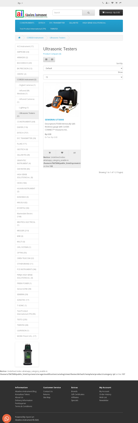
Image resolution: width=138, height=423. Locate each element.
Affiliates (75, 397)
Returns (46, 394)
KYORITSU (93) (23, 208)
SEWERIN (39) (22, 294)
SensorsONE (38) (24, 289)
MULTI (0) (21, 241)
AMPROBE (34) (23, 52)
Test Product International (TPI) (33, 28)
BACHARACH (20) (24, 63)
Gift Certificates (77, 394)
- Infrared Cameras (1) (25, 100)
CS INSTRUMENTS (27, 23)
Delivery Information (23, 400)
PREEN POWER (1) (24, 283)
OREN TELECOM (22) (25, 258)
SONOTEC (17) (23, 300)
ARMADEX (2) (22, 57)
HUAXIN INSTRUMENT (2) (26, 190)
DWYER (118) (22, 127)
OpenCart (30, 417)
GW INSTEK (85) (23, 169)
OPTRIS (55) (22, 252)
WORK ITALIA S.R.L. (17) (26, 336)
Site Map (46, 397)
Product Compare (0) (52, 54)
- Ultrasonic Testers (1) (26, 114)
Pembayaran (20, 403)
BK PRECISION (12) (24, 68)
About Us (19, 397)
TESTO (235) (22, 319)
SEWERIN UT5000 (54, 119)
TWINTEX (54, 28)
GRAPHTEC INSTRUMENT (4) (24, 162)
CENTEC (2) (21, 74)
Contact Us (48, 391)
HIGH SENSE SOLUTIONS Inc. (94, 23)
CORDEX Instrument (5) (26, 79)
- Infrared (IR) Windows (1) (23, 92)
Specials (74, 400)
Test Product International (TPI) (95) (26, 312)
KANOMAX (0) (22, 197)
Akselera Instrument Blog (25, 391)
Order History (105, 394)
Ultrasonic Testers (57, 37)
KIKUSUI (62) (22, 202)
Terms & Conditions (23, 406)
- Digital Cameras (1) (26, 85)
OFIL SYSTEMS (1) (24, 247)
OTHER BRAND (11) (25, 264)
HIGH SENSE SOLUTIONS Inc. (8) (25, 176)
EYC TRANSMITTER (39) (26, 138)
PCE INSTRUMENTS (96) (26, 269)
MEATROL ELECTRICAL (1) (26, 223)
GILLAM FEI (73, 23)
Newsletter (104, 400)
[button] (6, 418)
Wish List (103, 397)
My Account (104, 391)
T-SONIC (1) (22, 305)
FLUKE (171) (22, 144)
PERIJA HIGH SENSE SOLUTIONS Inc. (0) (25, 276)
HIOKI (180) (21, 183)
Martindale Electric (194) (25, 215)
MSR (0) (20, 236)
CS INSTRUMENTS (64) (26, 121)
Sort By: (119, 63)
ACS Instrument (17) (25, 46)
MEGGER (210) (23, 230)
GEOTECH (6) (22, 149)
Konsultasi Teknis (22, 394)
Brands (74, 391)
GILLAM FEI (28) (23, 155)
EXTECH (42, 23)
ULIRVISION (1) (23, 330)
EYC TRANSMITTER (57, 23)
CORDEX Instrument (35, 37)
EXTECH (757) (22, 132)
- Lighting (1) (23, 107)
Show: (120, 72)
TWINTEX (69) (22, 325)
